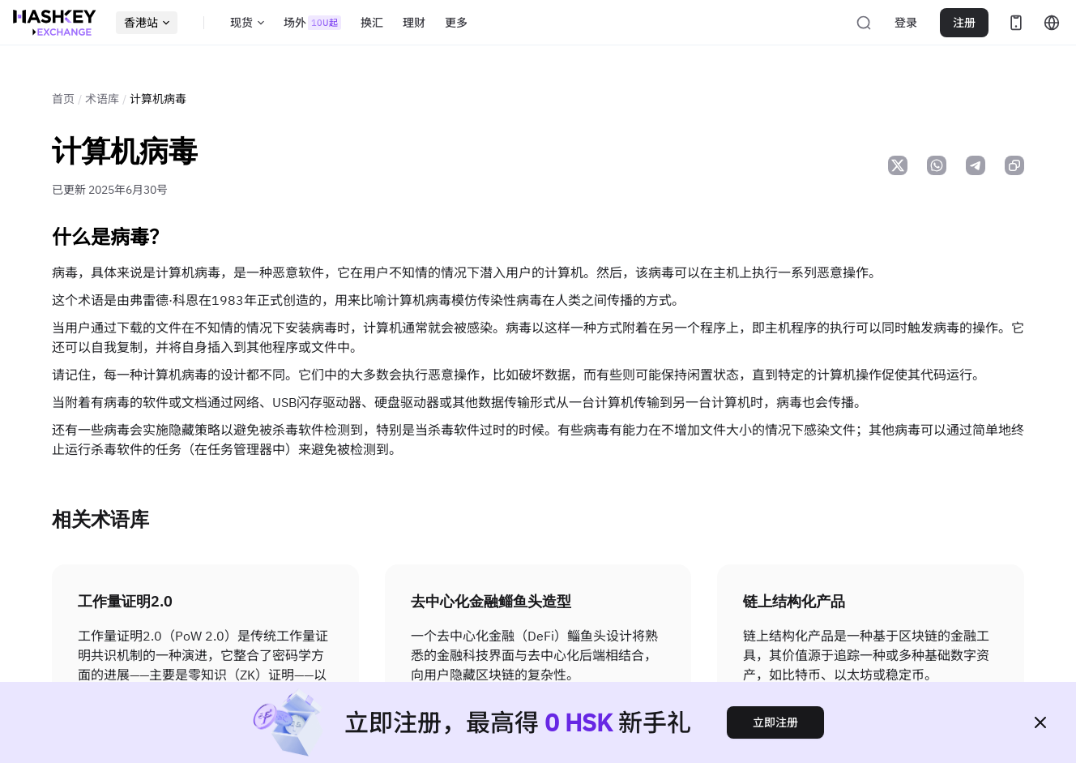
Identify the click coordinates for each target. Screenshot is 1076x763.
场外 (312, 22)
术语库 (102, 99)
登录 (906, 22)
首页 (63, 99)
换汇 (372, 22)
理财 (414, 22)
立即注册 (775, 722)
